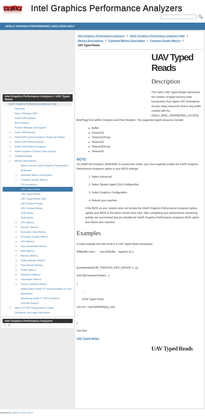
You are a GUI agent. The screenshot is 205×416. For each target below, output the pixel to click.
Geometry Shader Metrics (34, 236)
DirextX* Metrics (29, 227)
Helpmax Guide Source (22, 412)
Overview (20, 108)
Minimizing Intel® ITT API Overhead (40, 298)
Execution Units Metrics (33, 232)
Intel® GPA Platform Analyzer (30, 146)
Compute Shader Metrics (165, 40)
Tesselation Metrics (31, 279)
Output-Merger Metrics (33, 260)
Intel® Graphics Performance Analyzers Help (40, 26)
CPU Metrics (27, 222)
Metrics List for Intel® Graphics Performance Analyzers (44, 168)
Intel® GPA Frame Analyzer (29, 142)
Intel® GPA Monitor (25, 132)
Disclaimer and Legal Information (32, 312)
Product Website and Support (30, 127)
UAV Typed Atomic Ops (33, 198)
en (9, 325)
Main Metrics (27, 251)
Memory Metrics (29, 255)
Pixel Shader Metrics (32, 265)
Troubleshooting (23, 156)
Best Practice (22, 123)
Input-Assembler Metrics (34, 246)
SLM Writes (27, 217)
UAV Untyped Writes (32, 208)
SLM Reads (27, 213)
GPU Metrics (27, 241)
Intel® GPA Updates (25, 118)
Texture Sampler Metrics (34, 284)
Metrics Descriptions (90, 40)
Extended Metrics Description (126, 40)
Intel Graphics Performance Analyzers (12, 9)
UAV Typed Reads (30, 189)
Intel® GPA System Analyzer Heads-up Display (40, 137)
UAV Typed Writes (88, 338)
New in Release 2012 (26, 113)
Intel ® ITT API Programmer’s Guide (34, 308)
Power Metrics (28, 270)
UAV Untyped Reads (32, 203)
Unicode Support (30, 303)
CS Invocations (29, 184)
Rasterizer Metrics (30, 274)
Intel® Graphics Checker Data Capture (35, 151)
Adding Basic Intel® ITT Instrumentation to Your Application (46, 291)
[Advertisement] (113, 82)
